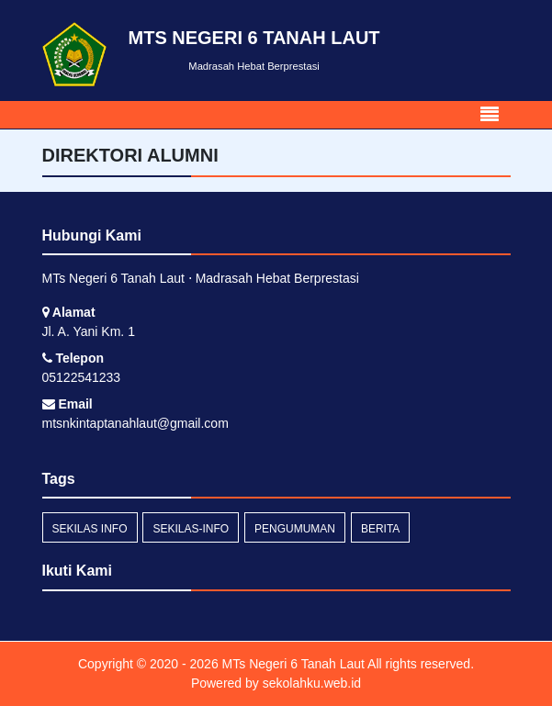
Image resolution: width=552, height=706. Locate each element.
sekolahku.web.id (312, 683)
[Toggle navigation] (489, 115)
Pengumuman (294, 528)
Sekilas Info (90, 528)
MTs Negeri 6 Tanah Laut (292, 663)
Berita (380, 528)
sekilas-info (190, 528)
